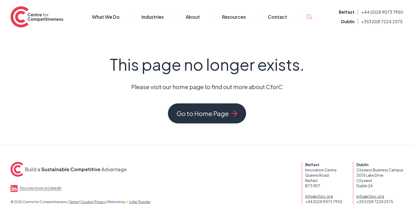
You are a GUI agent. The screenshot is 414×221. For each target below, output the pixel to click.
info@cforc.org (319, 196)
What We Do (106, 17)
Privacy (100, 202)
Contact (277, 17)
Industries (153, 17)
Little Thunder (139, 202)
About (193, 17)
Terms (74, 202)
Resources (234, 17)
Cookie (87, 202)
